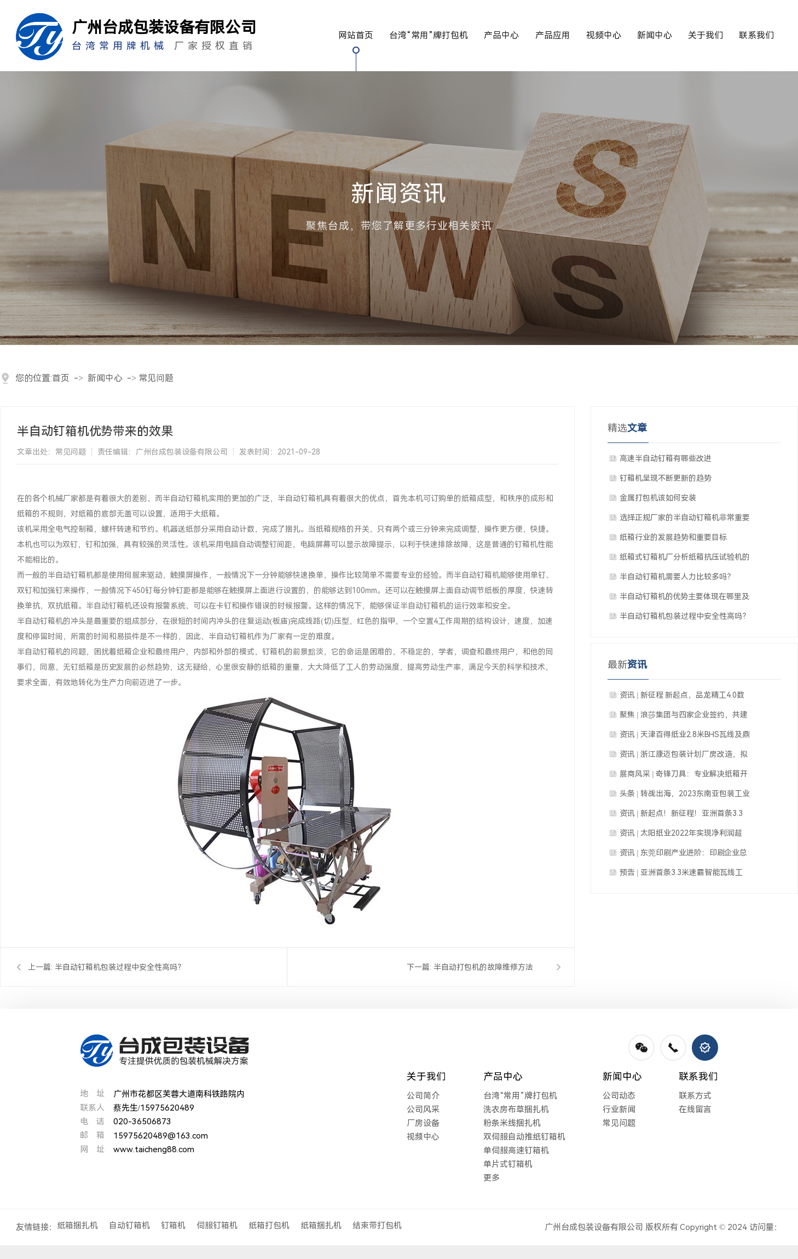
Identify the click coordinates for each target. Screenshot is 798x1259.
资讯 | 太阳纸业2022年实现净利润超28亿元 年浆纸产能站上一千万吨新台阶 (682, 836)
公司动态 (619, 1096)
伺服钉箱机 (217, 1226)
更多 (491, 1178)
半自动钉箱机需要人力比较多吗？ (677, 576)
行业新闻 (619, 1109)
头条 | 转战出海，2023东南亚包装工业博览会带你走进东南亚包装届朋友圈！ (685, 796)
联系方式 (695, 1096)
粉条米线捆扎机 (512, 1123)
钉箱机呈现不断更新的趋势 (666, 478)
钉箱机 (173, 1226)
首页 (61, 378)
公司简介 (423, 1096)
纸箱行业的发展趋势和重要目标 (673, 537)
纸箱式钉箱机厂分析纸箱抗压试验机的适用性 (685, 560)
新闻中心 (654, 35)
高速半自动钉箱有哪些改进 (666, 458)
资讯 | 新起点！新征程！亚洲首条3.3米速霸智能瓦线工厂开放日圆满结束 (681, 816)
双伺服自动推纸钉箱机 (524, 1137)
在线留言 (695, 1109)
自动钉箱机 (129, 1226)
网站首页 (355, 35)
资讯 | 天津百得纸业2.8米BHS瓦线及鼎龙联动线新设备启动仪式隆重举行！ (685, 737)
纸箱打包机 (269, 1226)
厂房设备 (423, 1123)
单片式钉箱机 (508, 1164)
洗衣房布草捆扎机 (516, 1109)
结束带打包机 (377, 1226)
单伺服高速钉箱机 (516, 1150)
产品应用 (552, 35)
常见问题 (156, 378)
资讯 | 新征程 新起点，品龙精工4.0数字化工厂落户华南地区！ (682, 698)
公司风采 (423, 1109)
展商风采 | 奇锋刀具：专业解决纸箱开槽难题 (684, 776)
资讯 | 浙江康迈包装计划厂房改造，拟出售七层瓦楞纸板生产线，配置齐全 (684, 757)
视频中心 (603, 35)
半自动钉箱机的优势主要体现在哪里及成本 (684, 599)
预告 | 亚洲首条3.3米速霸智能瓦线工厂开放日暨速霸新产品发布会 (681, 875)
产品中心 (501, 35)
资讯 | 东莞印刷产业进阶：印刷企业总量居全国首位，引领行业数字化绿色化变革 (685, 855)
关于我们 (705, 35)
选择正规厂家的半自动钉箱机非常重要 (685, 517)
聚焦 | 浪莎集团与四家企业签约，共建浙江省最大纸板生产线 (684, 717)
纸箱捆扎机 (77, 1226)
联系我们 (756, 35)
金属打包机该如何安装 (658, 497)
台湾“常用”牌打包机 (428, 35)
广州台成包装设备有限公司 (594, 1227)
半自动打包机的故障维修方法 (483, 967)
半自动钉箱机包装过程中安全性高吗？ (120, 967)
